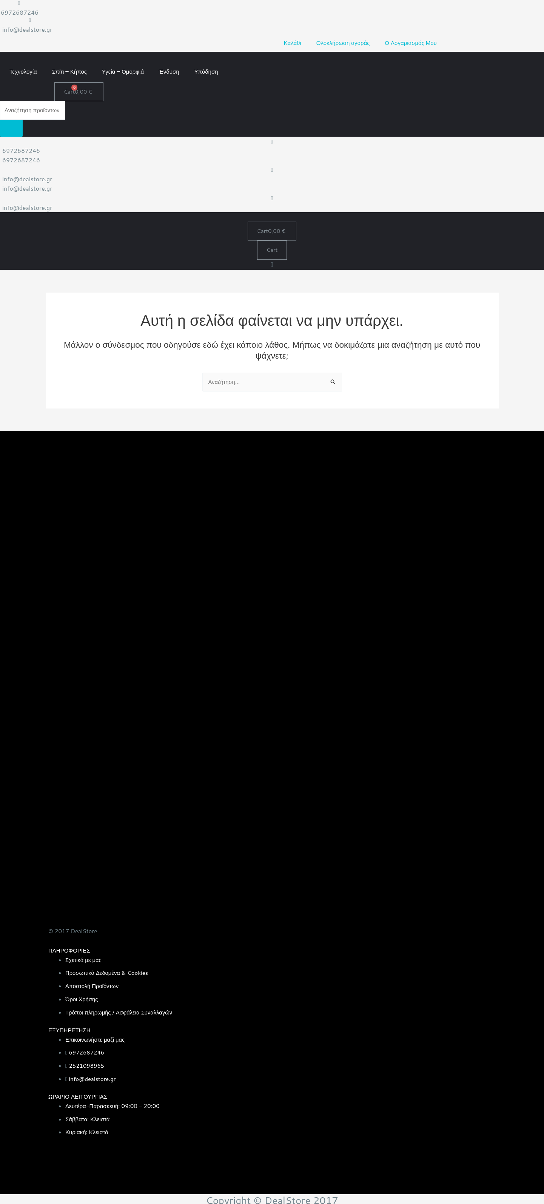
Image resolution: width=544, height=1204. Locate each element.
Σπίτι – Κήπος (69, 71)
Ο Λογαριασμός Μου (410, 42)
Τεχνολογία (23, 71)
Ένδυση (169, 71)
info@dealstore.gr (27, 29)
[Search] (11, 127)
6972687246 (20, 12)
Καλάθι (292, 42)
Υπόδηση (206, 71)
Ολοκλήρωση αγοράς (343, 42)
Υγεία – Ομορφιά (123, 71)
